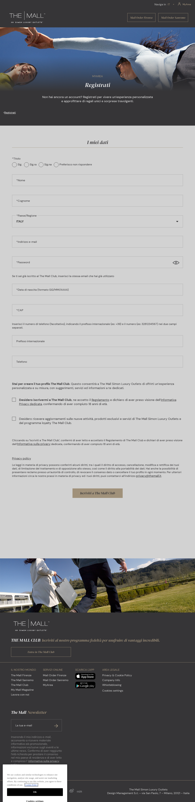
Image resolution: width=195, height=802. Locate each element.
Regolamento (100, 400)
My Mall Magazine (22, 690)
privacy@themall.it (148, 476)
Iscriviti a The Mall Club (97, 493)
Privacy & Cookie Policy (117, 675)
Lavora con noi (20, 694)
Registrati (10, 112)
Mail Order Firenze (54, 675)
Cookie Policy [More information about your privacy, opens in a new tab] (31, 794)
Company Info (111, 680)
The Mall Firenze (21, 675)
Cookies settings (112, 690)
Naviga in (160, 4)
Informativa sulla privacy (33, 444)
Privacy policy (21, 458)
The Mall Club (19, 685)
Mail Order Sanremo (55, 680)
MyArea (48, 685)
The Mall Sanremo (22, 680)
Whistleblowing (111, 685)
